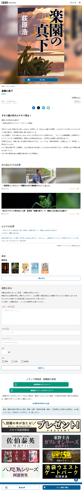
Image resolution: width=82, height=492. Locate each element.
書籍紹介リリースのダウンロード (42, 390)
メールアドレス (6, 338)
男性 (6, 361)
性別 (3, 358)
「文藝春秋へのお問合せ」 (20, 412)
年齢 (3, 348)
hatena (43, 107)
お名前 (3, 329)
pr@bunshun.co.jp (41, 403)
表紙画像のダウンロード (42, 384)
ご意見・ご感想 (6, 306)
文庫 (7, 86)
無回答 (26, 361)
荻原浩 (4, 94)
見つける (73, 2)
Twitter (38, 107)
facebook (33, 107)
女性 (16, 361)
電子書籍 (12, 86)
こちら (22, 302)
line (48, 107)
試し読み (42, 80)
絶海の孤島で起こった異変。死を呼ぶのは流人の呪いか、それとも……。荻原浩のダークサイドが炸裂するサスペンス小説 (40, 238)
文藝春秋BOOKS (8, 2)
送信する (41, 368)
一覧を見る (41, 278)
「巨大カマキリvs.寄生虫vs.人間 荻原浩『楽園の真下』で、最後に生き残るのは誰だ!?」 (30, 230)
